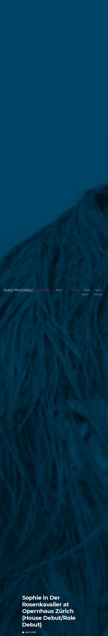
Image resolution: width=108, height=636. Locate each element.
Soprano (42, 290)
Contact (98, 294)
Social (85, 294)
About (59, 290)
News (98, 290)
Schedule (73, 290)
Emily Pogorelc (18, 290)
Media (87, 290)
